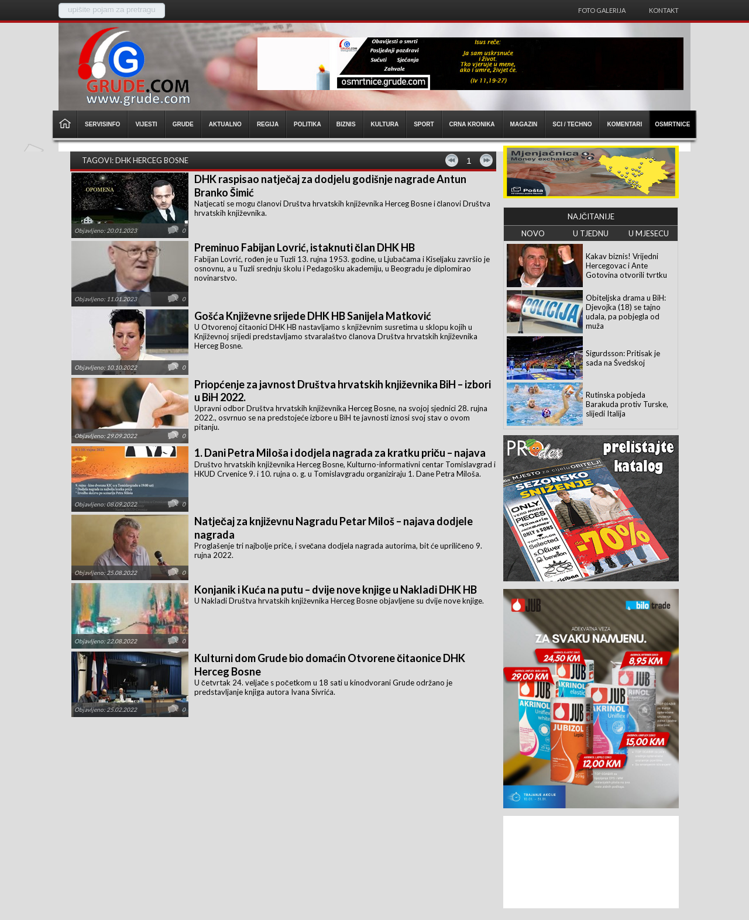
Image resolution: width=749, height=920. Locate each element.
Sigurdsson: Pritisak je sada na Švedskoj (623, 358)
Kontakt (664, 10)
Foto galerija (602, 10)
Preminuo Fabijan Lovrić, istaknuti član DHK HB (304, 247)
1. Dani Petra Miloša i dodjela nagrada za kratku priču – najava (340, 452)
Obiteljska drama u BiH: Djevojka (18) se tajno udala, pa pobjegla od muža (626, 311)
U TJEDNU (591, 233)
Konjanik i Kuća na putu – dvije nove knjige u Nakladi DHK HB (335, 589)
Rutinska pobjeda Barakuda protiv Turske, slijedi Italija (627, 404)
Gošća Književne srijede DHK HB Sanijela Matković (312, 315)
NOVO (533, 233)
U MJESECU (648, 233)
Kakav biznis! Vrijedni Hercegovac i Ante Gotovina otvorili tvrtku (626, 265)
